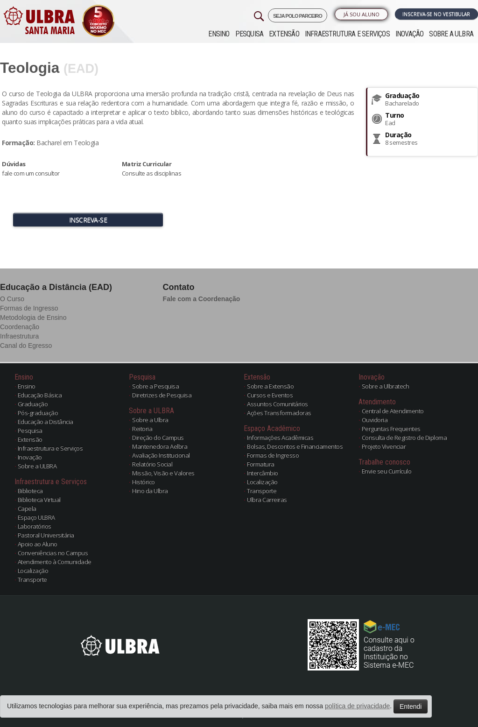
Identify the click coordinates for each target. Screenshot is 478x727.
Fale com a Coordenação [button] (201, 299)
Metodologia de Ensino (33, 317)
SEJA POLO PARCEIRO (297, 16)
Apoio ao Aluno (37, 544)
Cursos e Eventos (270, 395)
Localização (33, 570)
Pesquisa (249, 33)
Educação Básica (40, 395)
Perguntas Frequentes (391, 428)
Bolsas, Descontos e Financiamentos (295, 446)
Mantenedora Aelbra (159, 446)
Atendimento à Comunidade (54, 562)
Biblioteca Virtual (39, 499)
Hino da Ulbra (150, 491)
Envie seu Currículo (387, 471)
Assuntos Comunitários (277, 404)
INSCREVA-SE (88, 219)
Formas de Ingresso (29, 308)
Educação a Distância (45, 421)
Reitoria (142, 428)
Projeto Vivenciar (384, 446)
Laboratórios (34, 526)
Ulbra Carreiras (267, 499)
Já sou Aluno (362, 14)
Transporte (32, 579)
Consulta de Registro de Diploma (404, 437)
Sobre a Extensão (270, 386)
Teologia (29, 67)
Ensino (218, 33)
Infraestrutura (19, 336)
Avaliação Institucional (161, 455)
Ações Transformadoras (279, 413)
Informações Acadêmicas (280, 437)
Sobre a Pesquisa (155, 386)
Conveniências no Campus (53, 553)
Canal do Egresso (26, 345)
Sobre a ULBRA (451, 33)
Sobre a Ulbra (150, 420)
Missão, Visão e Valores (163, 473)
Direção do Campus (158, 437)
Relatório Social (152, 464)
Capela (27, 508)
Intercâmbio (262, 473)
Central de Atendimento (393, 411)
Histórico (143, 482)
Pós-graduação (38, 413)
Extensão (284, 33)
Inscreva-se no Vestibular (436, 14)
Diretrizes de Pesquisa (161, 395)
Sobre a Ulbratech (385, 386)
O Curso (12, 299)
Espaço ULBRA (36, 517)
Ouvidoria (375, 420)
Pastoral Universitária (46, 535)
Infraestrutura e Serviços (347, 33)
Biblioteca (30, 491)
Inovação (409, 33)
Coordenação (19, 327)
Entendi (411, 706)
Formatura (260, 464)
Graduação (33, 404)
